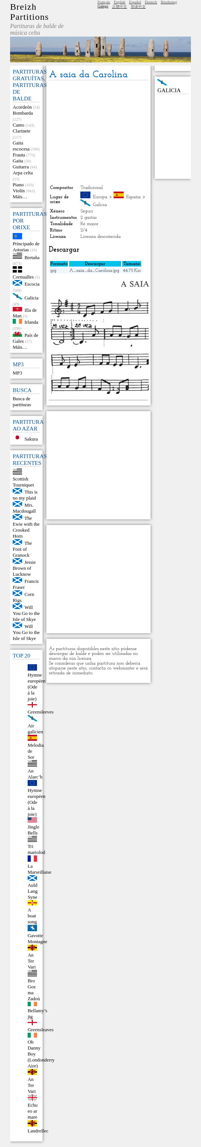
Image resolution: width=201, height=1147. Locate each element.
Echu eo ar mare (33, 1111)
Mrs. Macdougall (24, 508)
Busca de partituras (22, 401)
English (120, 2)
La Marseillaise (40, 869)
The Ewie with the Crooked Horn (26, 527)
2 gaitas (88, 217)
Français (104, 2)
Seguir (86, 211)
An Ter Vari (32, 961)
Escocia (31, 284)
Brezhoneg (169, 2)
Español (135, 2)
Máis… (20, 196)
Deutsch (151, 2)
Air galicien (35, 728)
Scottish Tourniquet (23, 482)
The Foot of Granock (22, 549)
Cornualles (23, 277)
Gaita (18, 161)
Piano (18, 184)
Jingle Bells (33, 830)
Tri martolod (36, 849)
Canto (18, 125)
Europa (100, 197)
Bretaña (31, 257)
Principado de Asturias (26, 246)
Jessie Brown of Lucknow (24, 568)
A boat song (32, 915)
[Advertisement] (98, 132)
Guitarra (21, 167)
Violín (19, 190)
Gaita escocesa (21, 146)
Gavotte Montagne (37, 938)
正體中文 (119, 6)
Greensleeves (40, 712)
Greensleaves (40, 1029)
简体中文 (138, 6)
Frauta (19, 155)
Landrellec (38, 1131)
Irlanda (31, 322)
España (133, 197)
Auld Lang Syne (33, 891)
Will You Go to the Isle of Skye (26, 613)
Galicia (31, 298)
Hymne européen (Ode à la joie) (37, 687)
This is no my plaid (25, 495)
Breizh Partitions (29, 12)
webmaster (124, 668)
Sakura (31, 439)
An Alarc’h (35, 774)
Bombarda (23, 113)
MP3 (17, 373)
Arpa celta (23, 172)
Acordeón (22, 107)
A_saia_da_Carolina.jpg (94, 270)
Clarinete (22, 131)
